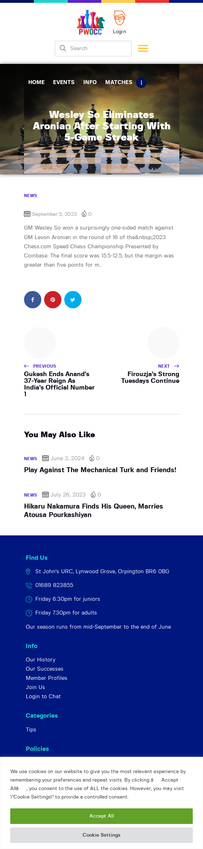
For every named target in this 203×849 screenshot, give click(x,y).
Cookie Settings (101, 835)
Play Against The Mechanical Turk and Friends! (100, 470)
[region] (101, 803)
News (30, 196)
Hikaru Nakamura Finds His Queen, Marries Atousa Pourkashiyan (93, 510)
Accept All (101, 816)
